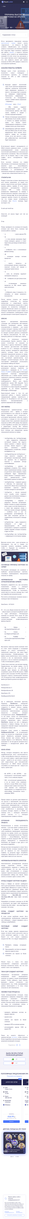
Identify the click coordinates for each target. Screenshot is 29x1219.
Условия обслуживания (19, 1212)
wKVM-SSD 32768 (11, 1082)
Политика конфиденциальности (9, 1212)
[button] (26, 1101)
